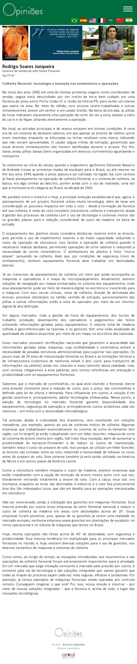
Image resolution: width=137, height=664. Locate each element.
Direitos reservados (68, 648)
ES (83, 20)
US (92, 20)
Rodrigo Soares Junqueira (28, 66)
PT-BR (74, 20)
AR (110, 20)
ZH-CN (119, 20)
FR (101, 20)
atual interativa (68, 655)
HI (129, 20)
